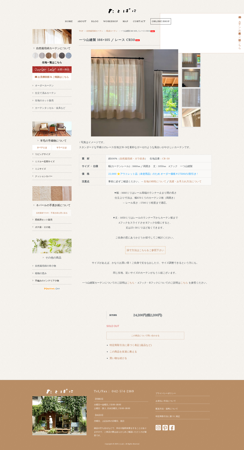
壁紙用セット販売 (42, 219)
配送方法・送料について (167, 408)
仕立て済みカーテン (44, 92)
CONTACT (139, 21)
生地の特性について (155, 181)
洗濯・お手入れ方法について (185, 181)
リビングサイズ (41, 154)
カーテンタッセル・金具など (48, 107)
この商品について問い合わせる (145, 335)
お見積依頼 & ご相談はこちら (52, 76)
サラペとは (61, 147)
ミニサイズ (39, 168)
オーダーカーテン (43, 85)
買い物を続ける (118, 358)
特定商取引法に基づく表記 (168, 416)
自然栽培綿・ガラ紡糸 (132, 158)
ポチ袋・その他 (41, 227)
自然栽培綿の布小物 (44, 265)
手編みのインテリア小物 (45, 280)
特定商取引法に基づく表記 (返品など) (131, 345)
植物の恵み (39, 273)
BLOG (95, 21)
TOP (81, 31)
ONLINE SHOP (161, 21)
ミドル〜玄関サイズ (43, 161)
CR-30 (166, 158)
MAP (125, 21)
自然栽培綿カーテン (94, 31)
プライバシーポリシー (166, 393)
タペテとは (42, 147)
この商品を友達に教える (123, 351)
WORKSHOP (110, 21)
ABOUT (82, 21)
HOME (69, 21)
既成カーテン (112, 31)
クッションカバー (42, 176)
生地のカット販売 (43, 100)
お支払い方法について (166, 401)
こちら (130, 282)
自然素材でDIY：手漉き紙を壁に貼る (52, 213)
